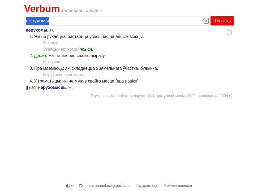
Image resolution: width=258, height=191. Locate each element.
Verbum (42, 8)
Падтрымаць (147, 185)
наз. (33, 87)
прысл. (86, 49)
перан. (40, 55)
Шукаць (222, 20)
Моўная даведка (178, 185)
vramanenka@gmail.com (109, 185)
